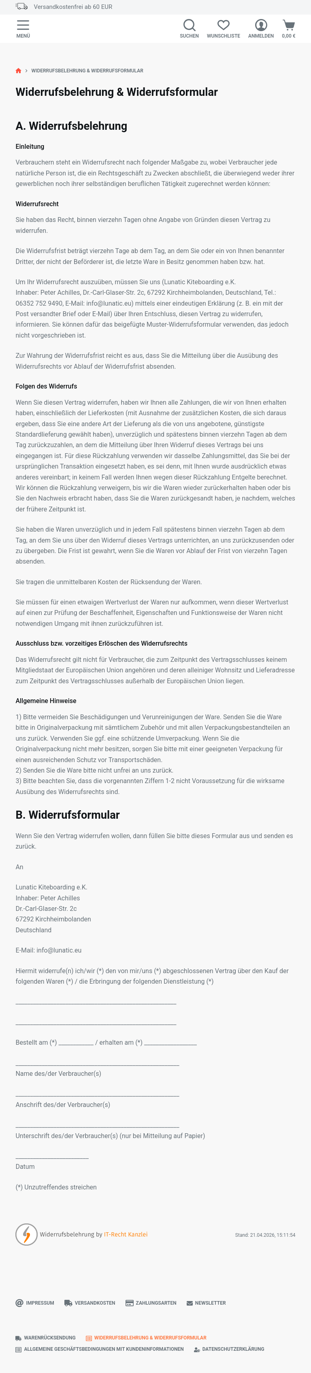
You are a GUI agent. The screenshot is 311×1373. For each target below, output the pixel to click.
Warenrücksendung (45, 1338)
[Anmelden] (261, 28)
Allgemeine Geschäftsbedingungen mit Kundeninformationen (99, 1349)
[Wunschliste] (223, 28)
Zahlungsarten (151, 1303)
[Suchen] (189, 28)
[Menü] (23, 28)
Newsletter (206, 1303)
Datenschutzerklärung (229, 1349)
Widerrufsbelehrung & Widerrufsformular (146, 1338)
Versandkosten (89, 1303)
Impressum (34, 1303)
